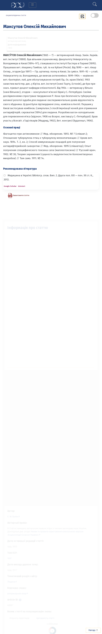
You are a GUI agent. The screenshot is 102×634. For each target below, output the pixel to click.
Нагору (93, 630)
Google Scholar (10, 186)
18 (6, 557)
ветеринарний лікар (15, 594)
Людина (9, 582)
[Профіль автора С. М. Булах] (11, 513)
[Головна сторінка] (17, 5)
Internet (21, 186)
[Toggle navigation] (32, 5)
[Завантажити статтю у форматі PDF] (18, 195)
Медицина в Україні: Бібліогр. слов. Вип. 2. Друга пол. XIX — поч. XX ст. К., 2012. (48, 177)
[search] (95, 3)
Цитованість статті (45, 620)
